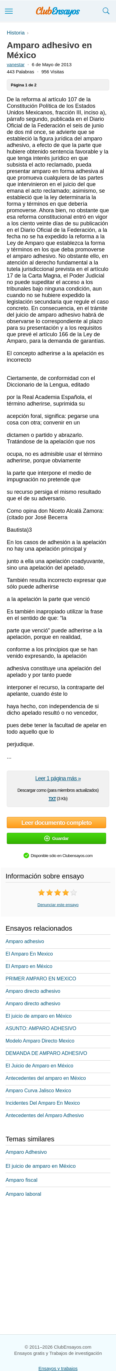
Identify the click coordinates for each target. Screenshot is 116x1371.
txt (52, 798)
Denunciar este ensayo (58, 904)
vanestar (16, 64)
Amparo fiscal (21, 1180)
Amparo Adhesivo (26, 1152)
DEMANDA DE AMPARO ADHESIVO (46, 1053)
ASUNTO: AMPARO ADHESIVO (41, 1028)
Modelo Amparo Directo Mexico (40, 1040)
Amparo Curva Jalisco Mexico (38, 1090)
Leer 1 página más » (58, 778)
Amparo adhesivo (25, 941)
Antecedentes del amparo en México (46, 1078)
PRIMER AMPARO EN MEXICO (41, 978)
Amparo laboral (23, 1194)
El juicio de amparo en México (38, 1016)
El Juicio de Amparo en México (39, 1065)
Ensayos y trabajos (58, 1368)
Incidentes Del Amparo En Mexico (43, 1103)
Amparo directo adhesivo (33, 991)
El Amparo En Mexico (29, 953)
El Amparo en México (29, 966)
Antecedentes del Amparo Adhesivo (45, 1115)
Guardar (56, 838)
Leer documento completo (56, 822)
